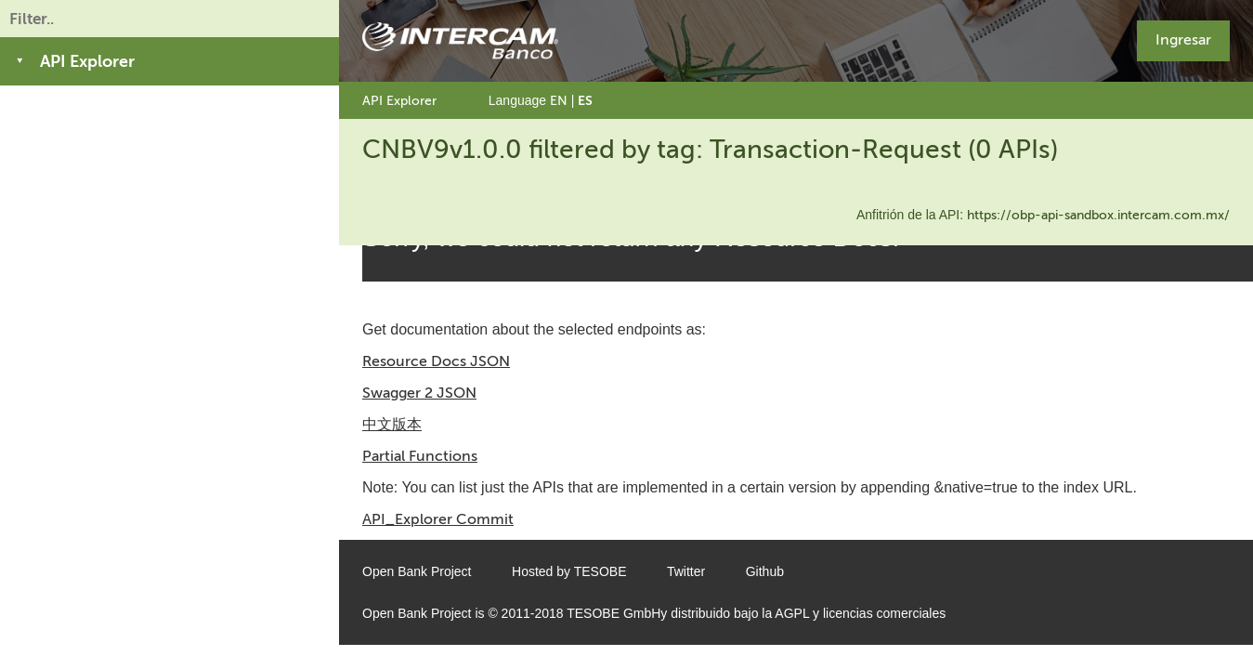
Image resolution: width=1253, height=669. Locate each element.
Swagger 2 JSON (419, 392)
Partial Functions (419, 456)
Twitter (686, 571)
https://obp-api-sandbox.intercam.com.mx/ (1098, 215)
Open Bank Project (417, 571)
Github (765, 571)
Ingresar (1183, 39)
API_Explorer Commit (438, 519)
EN (559, 101)
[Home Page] (460, 40)
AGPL (792, 613)
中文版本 (392, 424)
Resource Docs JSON (436, 361)
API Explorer (399, 101)
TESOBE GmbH (613, 613)
